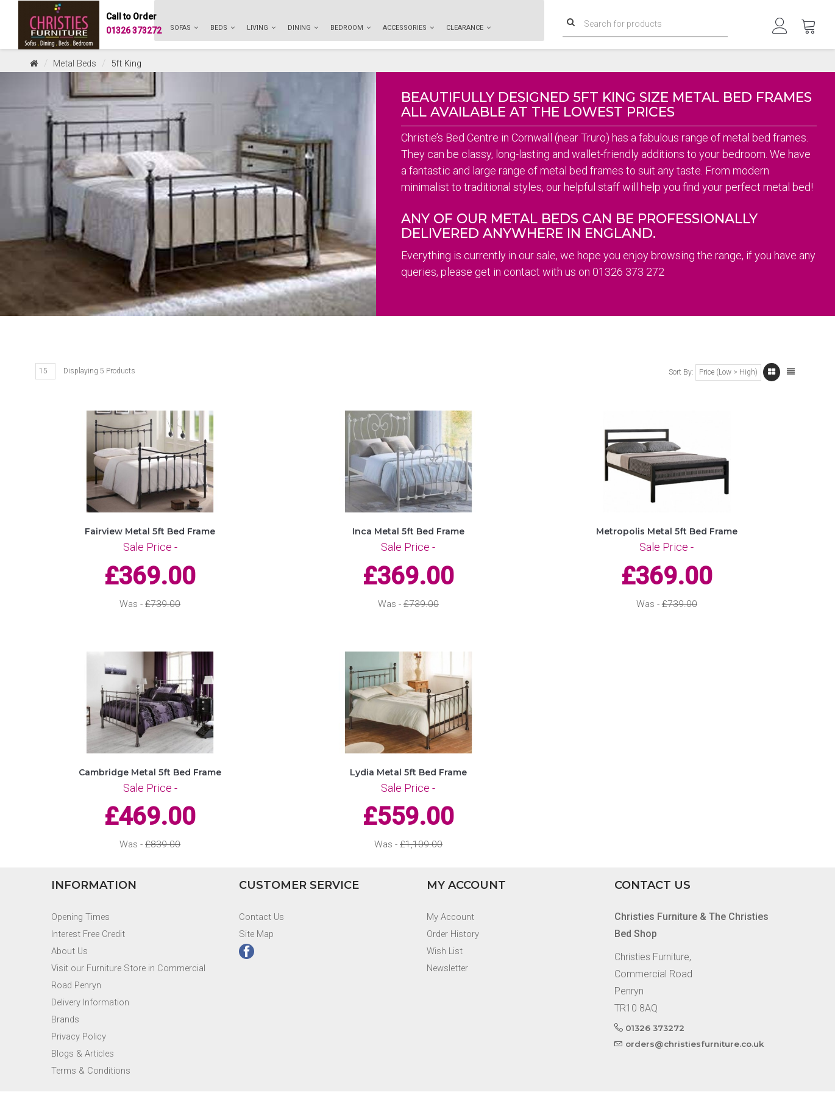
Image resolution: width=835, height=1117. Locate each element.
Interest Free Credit (92, 959)
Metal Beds (78, 63)
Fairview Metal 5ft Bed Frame (150, 538)
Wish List (445, 976)
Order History (455, 959)
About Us (70, 976)
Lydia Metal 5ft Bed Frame (408, 788)
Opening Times (83, 942)
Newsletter (450, 993)
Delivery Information (94, 1027)
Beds (222, 28)
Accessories (408, 28)
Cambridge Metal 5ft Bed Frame (150, 788)
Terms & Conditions (92, 1096)
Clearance (468, 28)
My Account (452, 942)
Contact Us (262, 942)
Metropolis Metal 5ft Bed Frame (666, 538)
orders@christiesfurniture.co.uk (697, 1069)
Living (261, 28)
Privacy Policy (81, 1062)
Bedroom (350, 28)
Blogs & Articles (84, 1079)
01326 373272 (134, 24)
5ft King (132, 63)
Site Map (258, 959)
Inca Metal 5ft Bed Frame (408, 538)
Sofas (184, 28)
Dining (303, 28)
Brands (66, 1045)
